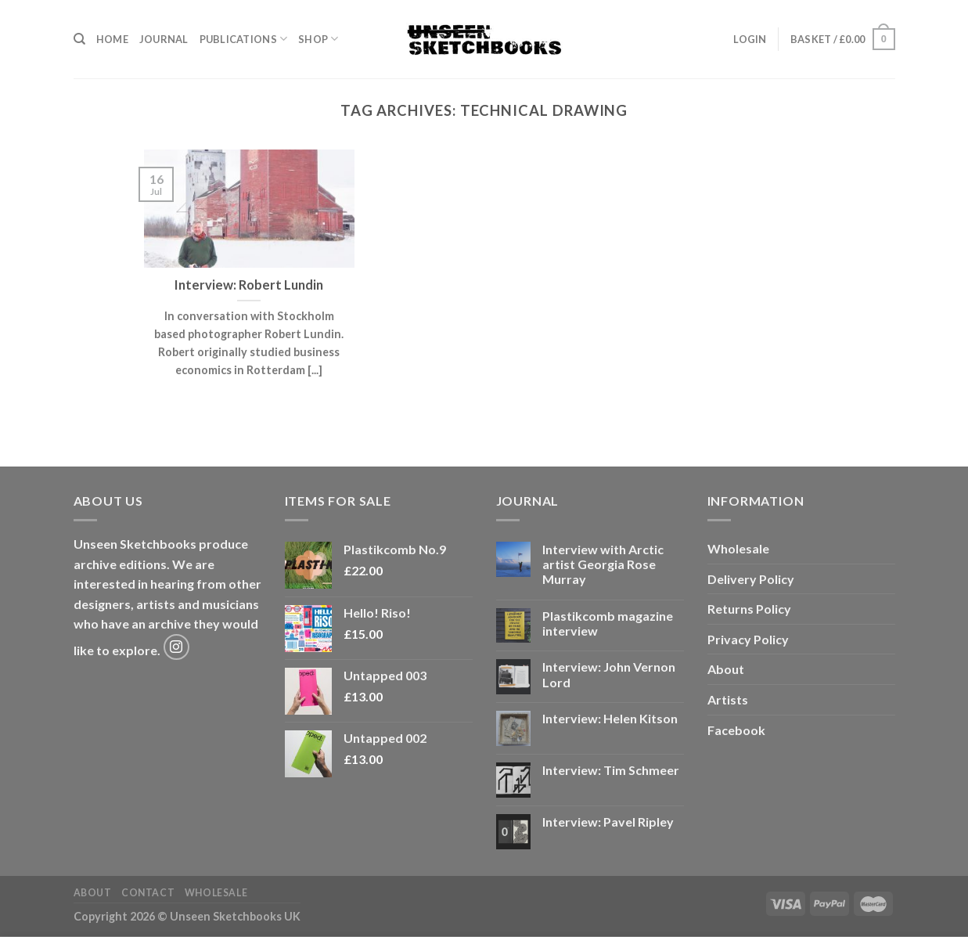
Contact (148, 893)
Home (112, 39)
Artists (727, 699)
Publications (244, 38)
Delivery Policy (750, 578)
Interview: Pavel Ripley (608, 821)
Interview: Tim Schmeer (610, 769)
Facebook (736, 730)
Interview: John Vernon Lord (608, 674)
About (725, 668)
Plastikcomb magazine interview (607, 623)
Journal (164, 39)
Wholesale (738, 548)
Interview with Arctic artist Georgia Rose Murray (603, 564)
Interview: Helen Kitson (610, 718)
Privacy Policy (748, 639)
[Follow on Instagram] (176, 647)
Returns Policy (749, 608)
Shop (318, 38)
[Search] (79, 39)
